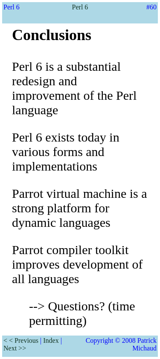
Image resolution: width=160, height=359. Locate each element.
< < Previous (20, 340)
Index (50, 340)
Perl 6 (80, 7)
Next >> (14, 348)
